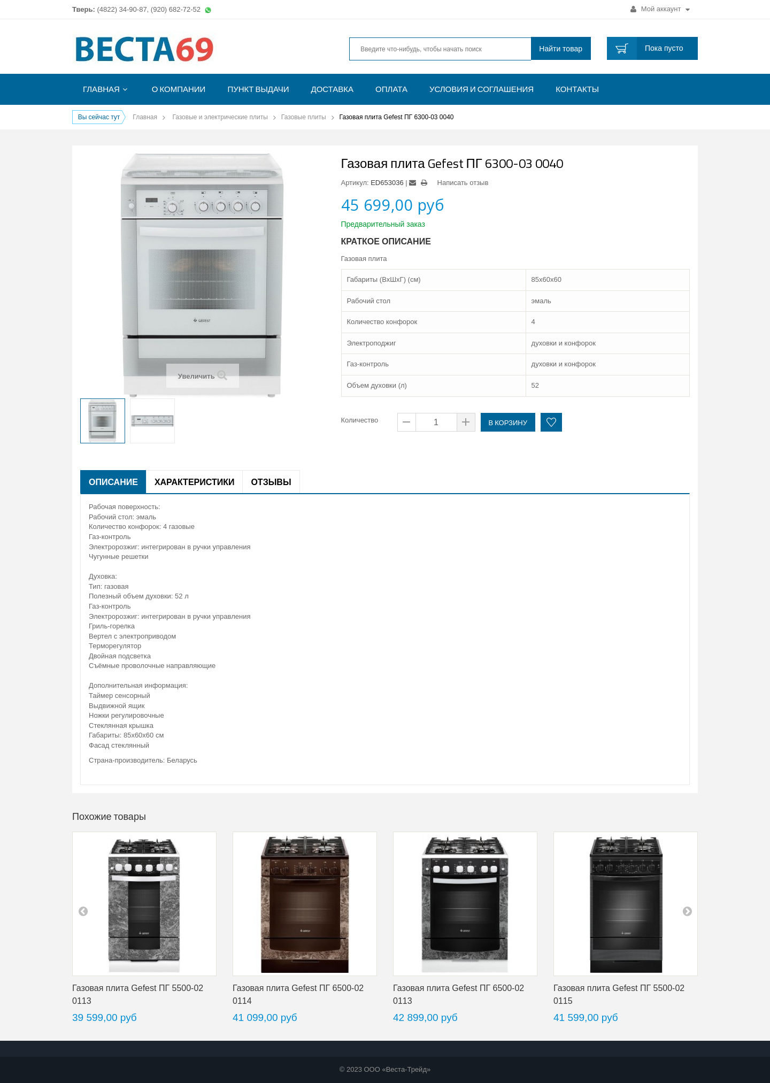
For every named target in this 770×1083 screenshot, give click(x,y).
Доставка (332, 89)
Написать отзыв (463, 183)
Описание (113, 481)
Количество (360, 420)
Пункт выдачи (258, 89)
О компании (179, 89)
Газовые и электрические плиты (219, 117)
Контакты (577, 89)
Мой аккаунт (660, 9)
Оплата (391, 89)
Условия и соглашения (481, 89)
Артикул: (355, 183)
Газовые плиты (303, 117)
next (687, 910)
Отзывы (271, 481)
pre (83, 910)
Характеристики (195, 481)
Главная (101, 89)
